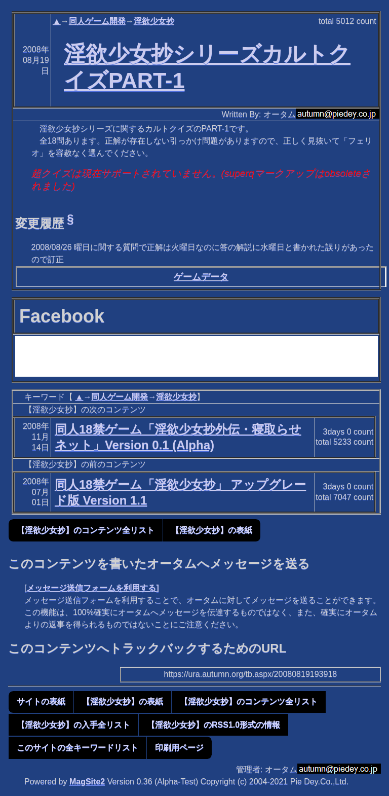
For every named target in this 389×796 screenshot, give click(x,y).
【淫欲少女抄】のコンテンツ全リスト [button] (85, 530)
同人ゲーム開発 (97, 21)
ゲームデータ (201, 277)
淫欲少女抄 (154, 21)
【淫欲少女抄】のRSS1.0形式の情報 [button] (213, 724)
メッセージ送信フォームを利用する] (92, 588)
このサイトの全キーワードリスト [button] (77, 747)
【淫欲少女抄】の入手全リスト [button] (73, 724)
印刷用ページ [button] (179, 747)
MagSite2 (87, 781)
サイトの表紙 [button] (41, 701)
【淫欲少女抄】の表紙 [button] (211, 530)
